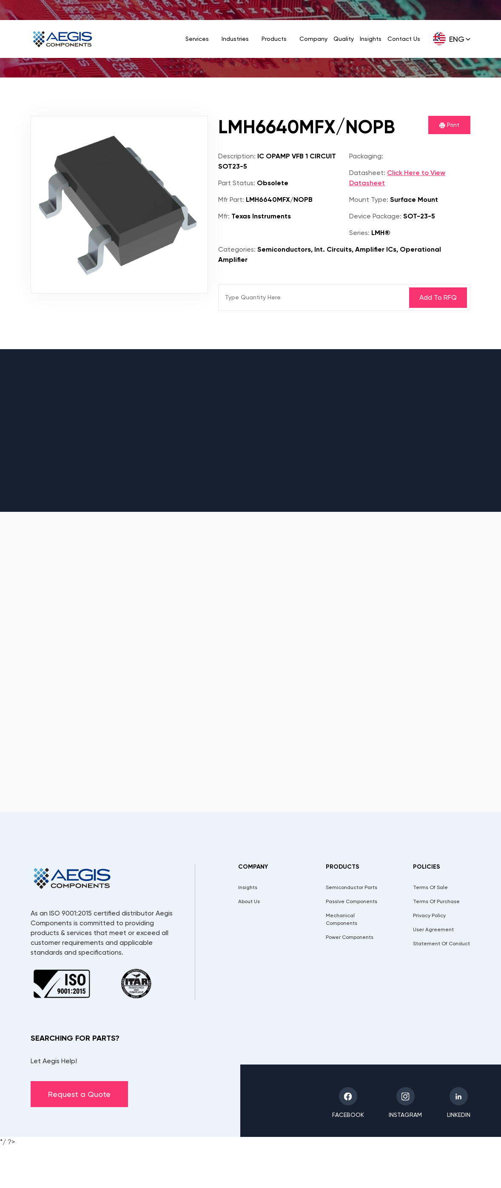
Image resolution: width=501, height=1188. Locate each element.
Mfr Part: (231, 199)
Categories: (237, 249)
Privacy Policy (429, 915)
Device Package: (375, 216)
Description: (237, 156)
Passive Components (351, 901)
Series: (359, 233)
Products (274, 38)
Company (313, 38)
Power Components (349, 937)
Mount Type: (368, 199)
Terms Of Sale (430, 887)
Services (197, 38)
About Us (249, 901)
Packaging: (366, 156)
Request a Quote (79, 1094)
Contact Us (403, 38)
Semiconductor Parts (351, 887)
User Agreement (433, 930)
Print (449, 124)
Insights (370, 38)
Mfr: (224, 216)
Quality (343, 38)
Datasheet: (367, 173)
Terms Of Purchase (436, 901)
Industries (235, 38)
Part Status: (236, 183)
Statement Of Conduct (441, 944)
